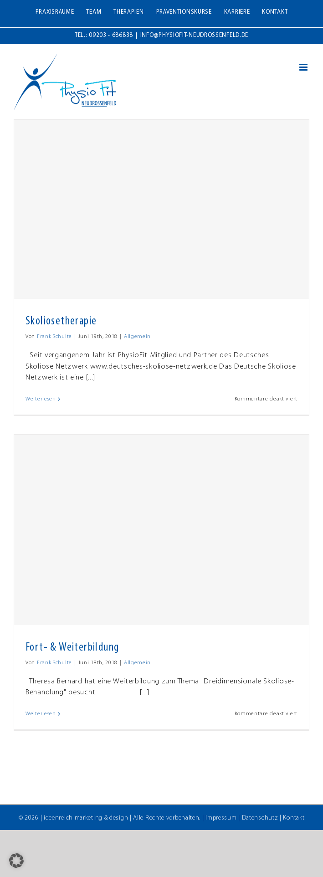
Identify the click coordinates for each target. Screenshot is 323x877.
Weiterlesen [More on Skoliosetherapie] (41, 399)
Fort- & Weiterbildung (72, 647)
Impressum (220, 818)
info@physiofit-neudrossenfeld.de (194, 35)
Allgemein (137, 336)
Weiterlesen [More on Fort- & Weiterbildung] (41, 714)
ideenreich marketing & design (86, 818)
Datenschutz (260, 818)
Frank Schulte (54, 336)
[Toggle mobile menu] (304, 67)
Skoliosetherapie (61, 321)
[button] (16, 860)
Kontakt (293, 818)
